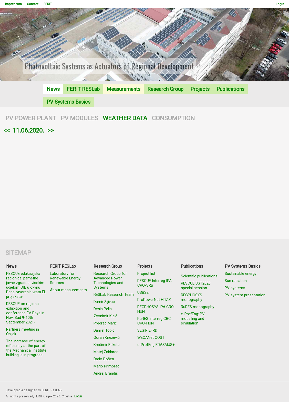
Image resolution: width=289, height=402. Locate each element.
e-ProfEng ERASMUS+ (156, 344)
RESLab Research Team (114, 294)
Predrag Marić (105, 323)
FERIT (48, 4)
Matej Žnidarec (106, 352)
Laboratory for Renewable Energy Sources (65, 278)
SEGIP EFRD (147, 330)
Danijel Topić (104, 330)
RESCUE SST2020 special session (196, 285)
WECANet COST (150, 337)
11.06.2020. (28, 130)
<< (7, 130)
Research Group (165, 89)
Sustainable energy (240, 273)
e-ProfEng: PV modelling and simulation (193, 318)
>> (50, 130)
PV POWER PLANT (30, 118)
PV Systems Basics (68, 102)
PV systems (235, 288)
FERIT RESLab (83, 89)
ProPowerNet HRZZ (154, 299)
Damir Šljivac (104, 301)
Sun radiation (236, 280)
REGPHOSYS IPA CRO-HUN (156, 309)
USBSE (143, 292)
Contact (32, 4)
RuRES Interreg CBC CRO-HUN (154, 320)
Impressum (13, 4)
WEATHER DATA (125, 118)
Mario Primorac (106, 366)
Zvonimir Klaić (105, 316)
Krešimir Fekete (107, 344)
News (53, 89)
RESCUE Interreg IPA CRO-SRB (154, 283)
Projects (200, 89)
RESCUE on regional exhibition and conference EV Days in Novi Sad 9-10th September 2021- (25, 312)
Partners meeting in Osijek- (22, 331)
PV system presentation (245, 295)
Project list (146, 273)
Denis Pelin (103, 309)
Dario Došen (104, 359)
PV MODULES (79, 118)
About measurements (68, 290)
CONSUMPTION (173, 118)
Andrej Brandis (106, 373)
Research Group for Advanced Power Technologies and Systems (110, 280)
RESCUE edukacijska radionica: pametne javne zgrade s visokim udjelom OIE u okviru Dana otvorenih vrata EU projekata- (26, 285)
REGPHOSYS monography (191, 297)
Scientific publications (199, 276)
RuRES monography (197, 307)
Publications (230, 89)
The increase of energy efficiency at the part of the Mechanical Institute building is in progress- (26, 348)
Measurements (123, 89)
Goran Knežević (107, 337)
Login (280, 4)
